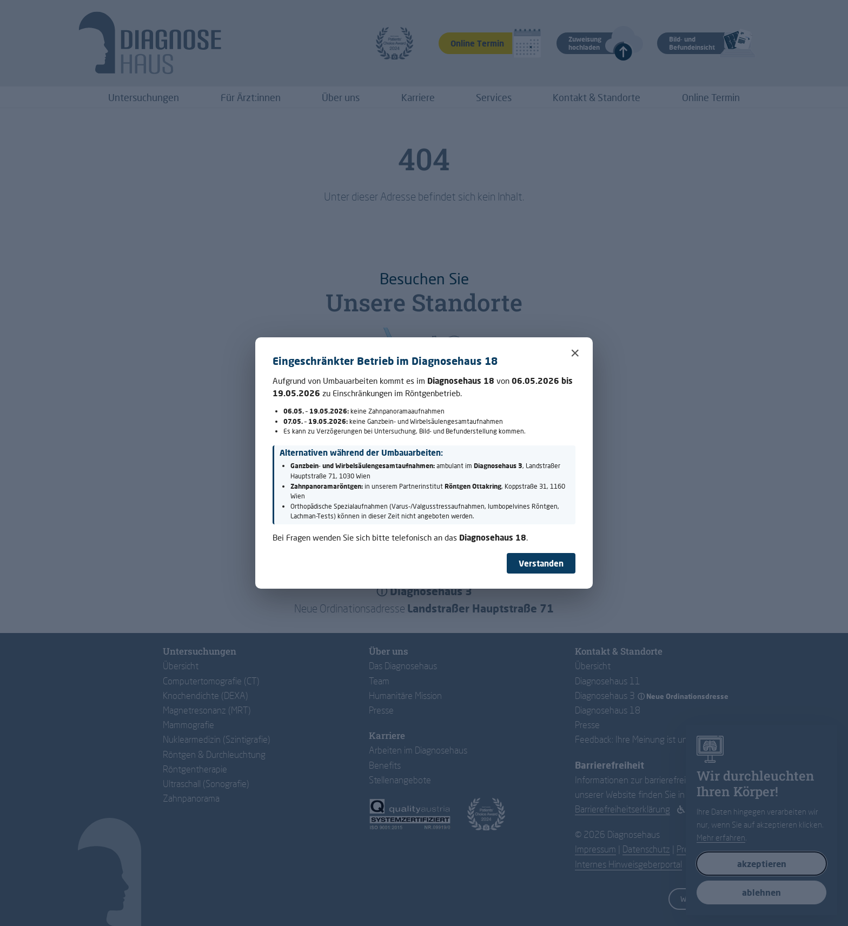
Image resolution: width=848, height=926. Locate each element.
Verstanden (541, 563)
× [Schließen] (575, 353)
